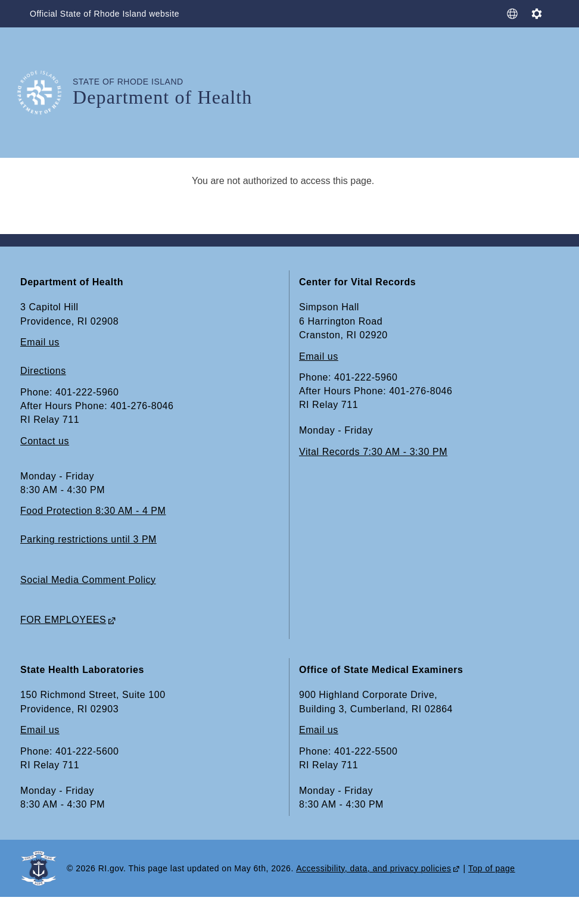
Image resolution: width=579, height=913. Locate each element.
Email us (40, 342)
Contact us (44, 441)
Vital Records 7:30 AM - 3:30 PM (373, 452)
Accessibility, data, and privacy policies (373, 868)
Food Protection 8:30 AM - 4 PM (93, 511)
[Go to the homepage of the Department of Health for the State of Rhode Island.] (46, 92)
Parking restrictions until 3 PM (88, 539)
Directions (43, 371)
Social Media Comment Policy (88, 580)
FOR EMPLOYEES (63, 620)
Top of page (491, 868)
